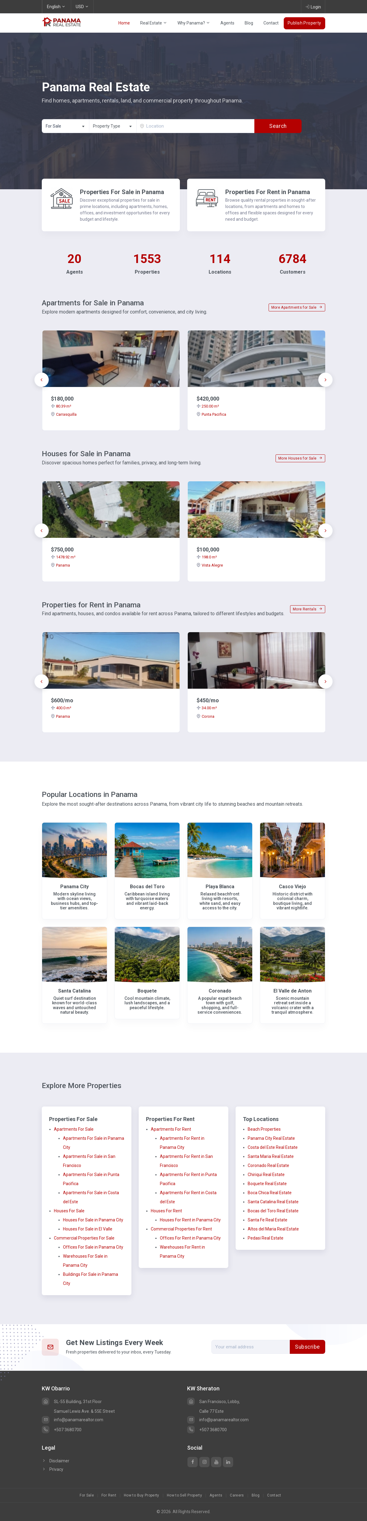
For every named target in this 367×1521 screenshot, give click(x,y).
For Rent (108, 1495)
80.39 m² (61, 406)
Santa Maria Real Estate (271, 1156)
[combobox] (65, 126)
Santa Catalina (74, 991)
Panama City (74, 886)
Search (277, 126)
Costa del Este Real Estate (273, 1147)
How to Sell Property (184, 1495)
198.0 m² (207, 557)
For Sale (87, 1495)
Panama (60, 565)
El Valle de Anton (292, 991)
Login (313, 7)
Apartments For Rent (171, 1129)
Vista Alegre (210, 565)
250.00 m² (208, 406)
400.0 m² (61, 708)
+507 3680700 (61, 1429)
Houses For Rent (166, 1210)
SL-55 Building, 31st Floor (72, 1401)
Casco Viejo (292, 886)
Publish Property (304, 23)
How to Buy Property (141, 1495)
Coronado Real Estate (268, 1165)
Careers (237, 1495)
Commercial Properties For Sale (84, 1238)
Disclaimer (55, 1460)
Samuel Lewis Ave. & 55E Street (84, 1411)
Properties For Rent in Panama (267, 192)
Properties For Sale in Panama (122, 192)
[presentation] (41, 379)
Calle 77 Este (211, 1411)
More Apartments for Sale (296, 307)
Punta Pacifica (211, 414)
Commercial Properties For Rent (181, 1229)
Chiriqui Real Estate (266, 1174)
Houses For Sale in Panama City (93, 1219)
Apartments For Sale (74, 1129)
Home (124, 23)
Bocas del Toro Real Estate (273, 1210)
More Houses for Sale (300, 458)
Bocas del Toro (147, 886)
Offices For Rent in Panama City (190, 1238)
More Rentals (307, 609)
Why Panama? (193, 23)
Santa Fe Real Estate (267, 1219)
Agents (227, 23)
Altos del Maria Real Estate (273, 1229)
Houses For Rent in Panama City (190, 1219)
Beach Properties (264, 1129)
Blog (249, 23)
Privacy (52, 1469)
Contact (271, 23)
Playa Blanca (220, 886)
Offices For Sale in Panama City (93, 1247)
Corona (205, 716)
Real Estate (153, 23)
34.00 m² (207, 708)
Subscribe (307, 1347)
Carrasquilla (64, 414)
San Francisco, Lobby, (213, 1401)
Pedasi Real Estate (265, 1238)
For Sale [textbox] (53, 126)
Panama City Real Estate (271, 1138)
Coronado (220, 991)
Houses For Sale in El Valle (87, 1229)
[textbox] (112, 126)
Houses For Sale (69, 1210)
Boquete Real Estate (267, 1183)
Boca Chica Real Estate (270, 1192)
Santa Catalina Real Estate (273, 1201)
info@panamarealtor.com (72, 1419)
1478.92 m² (63, 557)
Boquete (147, 991)
